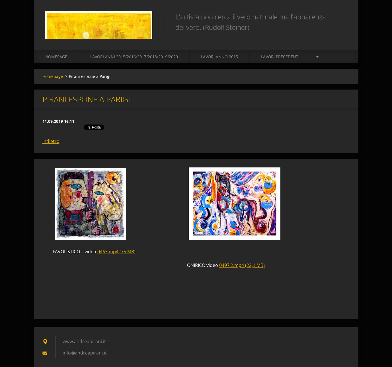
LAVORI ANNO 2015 (219, 56)
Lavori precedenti (280, 56)
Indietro (50, 141)
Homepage (56, 56)
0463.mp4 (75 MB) (116, 251)
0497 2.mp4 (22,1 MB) (242, 265)
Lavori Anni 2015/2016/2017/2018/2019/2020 (134, 56)
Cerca (343, 16)
